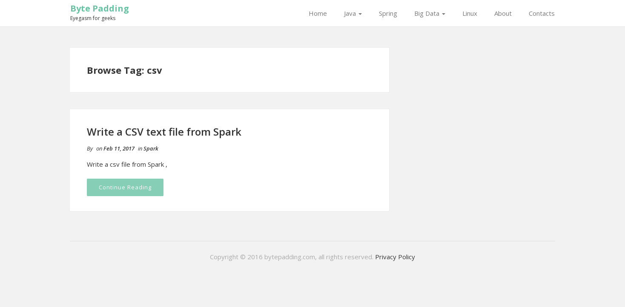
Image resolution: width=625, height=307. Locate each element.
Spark (150, 148)
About (503, 13)
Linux (469, 13)
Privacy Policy (395, 256)
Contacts (542, 13)
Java (353, 13)
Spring (388, 13)
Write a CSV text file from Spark (164, 132)
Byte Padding (99, 8)
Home (318, 13)
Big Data (429, 13)
